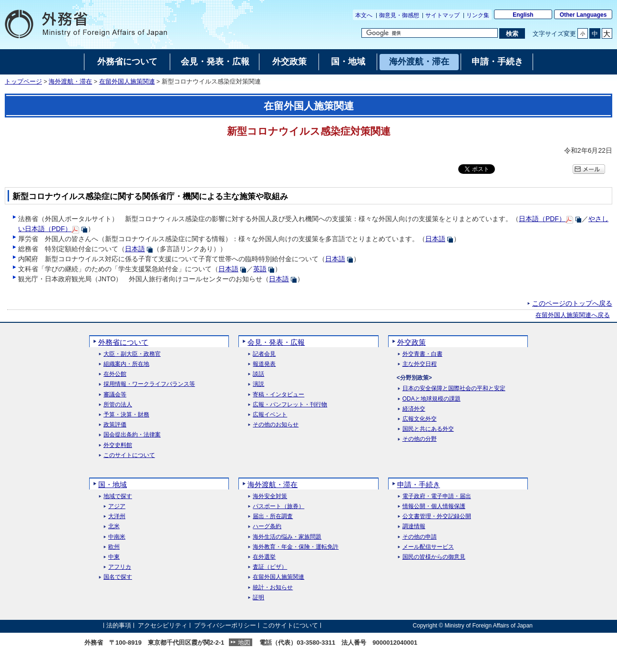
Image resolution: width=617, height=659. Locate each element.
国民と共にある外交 (428, 429)
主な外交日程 (419, 364)
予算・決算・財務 (126, 415)
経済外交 (413, 409)
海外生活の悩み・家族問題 (287, 537)
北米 (114, 526)
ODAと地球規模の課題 (431, 399)
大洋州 (116, 516)
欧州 (114, 547)
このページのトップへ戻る (572, 303)
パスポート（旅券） (278, 506)
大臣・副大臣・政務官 (132, 354)
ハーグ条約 (267, 526)
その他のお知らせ (275, 425)
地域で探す (117, 496)
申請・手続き (418, 484)
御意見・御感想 (399, 15)
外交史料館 (117, 445)
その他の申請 (419, 537)
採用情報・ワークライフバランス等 (149, 384)
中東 (114, 557)
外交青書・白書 (422, 354)
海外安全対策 (270, 496)
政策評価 (114, 425)
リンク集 (477, 15)
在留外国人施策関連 (127, 81)
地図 (244, 642)
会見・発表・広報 (276, 342)
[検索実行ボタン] (511, 33)
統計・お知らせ (273, 588)
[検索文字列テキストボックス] (429, 33)
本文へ (363, 15)
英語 (260, 269)
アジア (116, 506)
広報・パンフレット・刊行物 (290, 405)
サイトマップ (442, 15)
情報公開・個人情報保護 (433, 506)
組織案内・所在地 (126, 364)
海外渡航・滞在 (70, 81)
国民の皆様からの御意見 (433, 557)
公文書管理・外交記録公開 (436, 516)
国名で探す (117, 577)
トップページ (23, 81)
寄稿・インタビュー (278, 395)
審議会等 (114, 395)
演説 (258, 384)
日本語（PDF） (542, 219)
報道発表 (264, 364)
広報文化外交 (419, 419)
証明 (258, 598)
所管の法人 (117, 405)
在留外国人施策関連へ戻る (572, 315)
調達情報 (413, 526)
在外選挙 (264, 557)
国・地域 (112, 484)
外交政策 (411, 342)
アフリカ (119, 567)
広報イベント (270, 415)
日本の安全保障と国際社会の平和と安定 (453, 388)
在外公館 (114, 374)
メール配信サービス (428, 547)
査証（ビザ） (270, 567)
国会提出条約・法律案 (132, 435)
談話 (258, 374)
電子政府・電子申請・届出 (436, 496)
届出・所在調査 (273, 516)
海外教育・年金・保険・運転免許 (296, 547)
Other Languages (583, 14)
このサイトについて (129, 455)
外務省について (123, 342)
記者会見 (264, 354)
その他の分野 (419, 439)
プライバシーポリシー (225, 625)
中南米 (116, 537)
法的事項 (118, 625)
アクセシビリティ (162, 625)
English (523, 14)
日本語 (435, 239)
